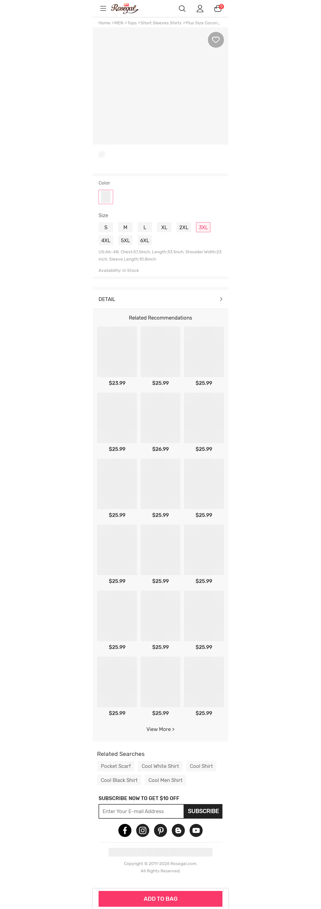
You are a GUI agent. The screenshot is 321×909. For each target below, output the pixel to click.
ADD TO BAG (161, 898)
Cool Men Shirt (165, 780)
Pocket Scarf (116, 766)
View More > (160, 729)
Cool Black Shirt (119, 780)
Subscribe (203, 811)
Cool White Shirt (160, 766)
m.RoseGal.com (130, 8)
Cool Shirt (201, 766)
